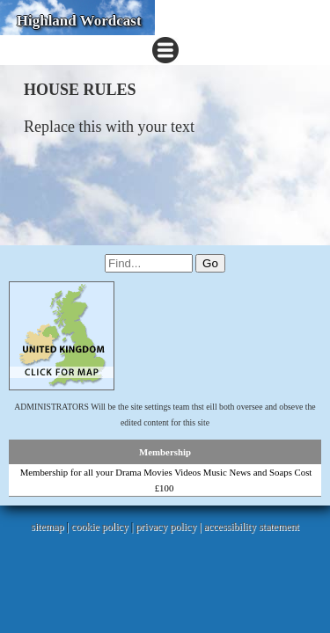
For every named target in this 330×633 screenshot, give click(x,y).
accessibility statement (251, 526)
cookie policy (99, 526)
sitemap (47, 526)
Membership (165, 452)
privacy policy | (169, 526)
